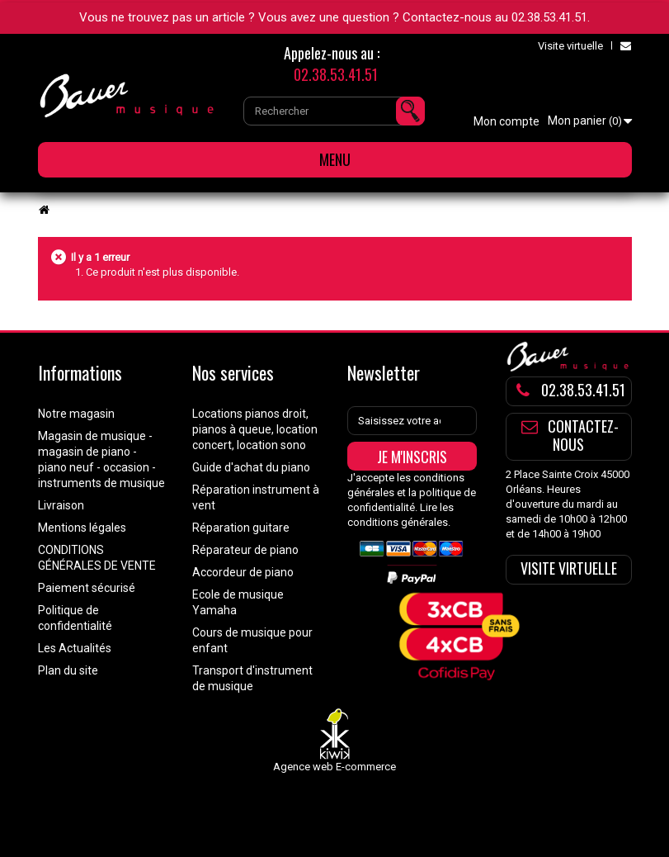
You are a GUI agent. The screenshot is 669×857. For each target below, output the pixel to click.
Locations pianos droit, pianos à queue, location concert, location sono (255, 429)
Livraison (61, 505)
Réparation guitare (241, 527)
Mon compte (506, 121)
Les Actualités (74, 648)
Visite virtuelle (570, 46)
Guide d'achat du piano (251, 467)
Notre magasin (76, 413)
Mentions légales (82, 527)
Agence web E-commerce (334, 766)
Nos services (233, 372)
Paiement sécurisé (86, 587)
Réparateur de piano (245, 549)
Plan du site (68, 670)
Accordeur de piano (243, 572)
